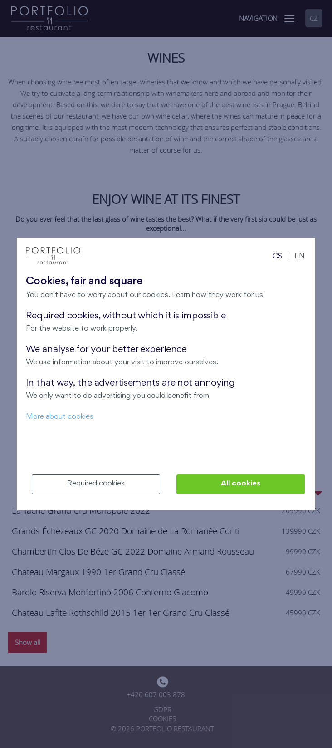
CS (277, 256)
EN (299, 256)
